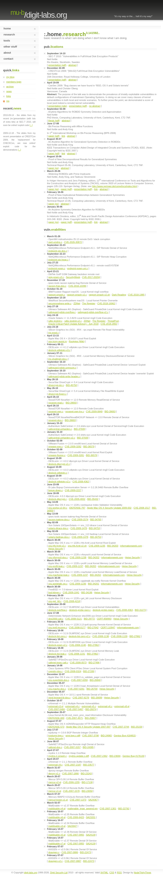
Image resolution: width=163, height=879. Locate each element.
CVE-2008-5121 (73, 618)
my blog (10, 77)
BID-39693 (71, 402)
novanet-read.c (56, 402)
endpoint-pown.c (56, 268)
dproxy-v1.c (54, 773)
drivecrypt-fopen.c (57, 394)
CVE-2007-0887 (73, 861)
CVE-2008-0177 (77, 627)
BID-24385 (88, 747)
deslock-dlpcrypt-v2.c (59, 464)
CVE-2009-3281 (75, 455)
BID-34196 (86, 592)
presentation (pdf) (57, 65)
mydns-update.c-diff (79, 756)
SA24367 (93, 800)
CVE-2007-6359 (79, 680)
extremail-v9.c (55, 764)
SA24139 (91, 835)
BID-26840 (95, 680)
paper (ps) (53, 168)
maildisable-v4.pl (56, 808)
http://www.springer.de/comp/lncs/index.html (114, 186)
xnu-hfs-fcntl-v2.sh (77, 546)
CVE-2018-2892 (109, 324)
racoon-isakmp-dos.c (59, 519)
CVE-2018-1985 (136, 294)
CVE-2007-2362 (99, 756)
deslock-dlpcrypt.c (57, 499)
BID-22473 (85, 852)
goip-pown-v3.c (56, 277)
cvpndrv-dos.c (55, 671)
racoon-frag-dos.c (57, 286)
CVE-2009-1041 (71, 592)
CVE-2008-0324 (73, 671)
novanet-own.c (55, 411)
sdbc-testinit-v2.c (73, 321)
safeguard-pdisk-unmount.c (62, 367)
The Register (88, 303)
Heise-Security (55, 548)
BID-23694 (115, 756)
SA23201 (91, 817)
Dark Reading (119, 294)
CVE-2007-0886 (69, 852)
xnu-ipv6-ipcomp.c (57, 627)
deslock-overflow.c (57, 610)
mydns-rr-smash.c (57, 756)
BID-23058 (87, 791)
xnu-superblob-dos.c (58, 680)
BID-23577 (88, 764)
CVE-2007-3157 (72, 747)
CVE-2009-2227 (73, 490)
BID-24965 (106, 735)
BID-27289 (88, 671)
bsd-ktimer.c (54, 592)
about (20, 52)
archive (10, 86)
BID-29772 (89, 618)
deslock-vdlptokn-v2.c (59, 481)
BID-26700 (92, 689)
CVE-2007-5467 (75, 709)
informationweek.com (131, 546)
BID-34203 (112, 546)
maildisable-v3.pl (56, 826)
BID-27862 (134, 636)
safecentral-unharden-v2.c (61, 437)
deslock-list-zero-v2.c (79, 636)
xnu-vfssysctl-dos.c (58, 557)
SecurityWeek (73, 277)
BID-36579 (88, 446)
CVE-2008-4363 (124, 610)
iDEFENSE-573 (56, 727)
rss (7, 101)
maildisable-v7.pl (56, 843)
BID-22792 (123, 808)
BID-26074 (90, 709)
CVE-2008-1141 (77, 654)
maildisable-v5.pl (56, 835)
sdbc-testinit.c (55, 321)
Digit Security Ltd (58, 872)
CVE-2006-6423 (75, 817)
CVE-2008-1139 (119, 636)
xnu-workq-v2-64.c (57, 508)
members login (13, 81)
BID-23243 (86, 773)
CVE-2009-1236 (78, 583)
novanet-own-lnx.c (74, 411)
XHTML (104, 872)
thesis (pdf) (54, 120)
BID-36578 (91, 455)
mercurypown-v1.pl (58, 800)
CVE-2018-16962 (106, 303)
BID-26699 (96, 697)
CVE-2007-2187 (73, 764)
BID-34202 (93, 557)
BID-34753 (94, 528)
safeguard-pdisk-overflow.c (62, 312)
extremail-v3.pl (55, 706)
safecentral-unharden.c (60, 429)
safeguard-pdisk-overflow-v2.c (93, 312)
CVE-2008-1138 (100, 636)
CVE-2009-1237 (75, 566)
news (9, 91)
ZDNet (77, 303)
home (20, 28)
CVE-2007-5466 (56, 709)
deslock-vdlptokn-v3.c (59, 350)
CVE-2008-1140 (77, 645)
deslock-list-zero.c (57, 636)
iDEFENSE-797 (77, 508)
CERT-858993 (104, 618)
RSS (119, 872)
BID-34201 (93, 583)
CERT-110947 (108, 627)
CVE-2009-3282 (73, 446)
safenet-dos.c (55, 747)
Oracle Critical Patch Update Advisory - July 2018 (73, 324)
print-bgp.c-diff (73, 735)
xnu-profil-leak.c (56, 566)
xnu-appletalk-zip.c (57, 583)
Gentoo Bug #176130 (133, 756)
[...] (31, 125)
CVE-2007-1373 (78, 800)
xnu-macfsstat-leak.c (58, 575)
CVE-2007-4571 (74, 718)
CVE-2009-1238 (78, 557)
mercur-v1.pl (54, 791)
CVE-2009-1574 (80, 519)
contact (20, 58)
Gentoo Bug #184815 (125, 735)
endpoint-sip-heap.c (58, 259)
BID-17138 (87, 782)
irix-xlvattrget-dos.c (57, 359)
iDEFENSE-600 (56, 718)
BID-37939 (79, 429)
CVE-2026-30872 (73, 242)
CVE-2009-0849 (94, 411)
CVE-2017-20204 (91, 277)
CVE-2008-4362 (81, 481)
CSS (112, 872)
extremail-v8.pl (121, 706)
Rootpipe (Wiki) (77, 341)
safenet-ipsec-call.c (58, 662)
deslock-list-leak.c (57, 654)
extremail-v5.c (89, 706)
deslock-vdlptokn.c (57, 473)
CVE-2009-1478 (78, 528)
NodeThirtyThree (142, 872)
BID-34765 (95, 519)
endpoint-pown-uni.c (77, 268)
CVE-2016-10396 (77, 286)
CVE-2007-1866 (70, 773)
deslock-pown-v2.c (57, 645)
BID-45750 (71, 385)
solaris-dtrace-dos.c (58, 528)
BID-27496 (94, 662)
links (8, 96)
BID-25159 (136, 727)
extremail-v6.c (105, 706)
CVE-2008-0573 (78, 662)
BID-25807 (90, 718)
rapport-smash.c (56, 294)
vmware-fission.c (56, 455)
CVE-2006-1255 (71, 782)
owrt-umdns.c (55, 242)
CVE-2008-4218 (72, 601)
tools (20, 40)
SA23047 (72, 826)
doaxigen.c (53, 852)
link (63, 136)
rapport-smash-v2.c (77, 294)
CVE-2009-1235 (97, 546)
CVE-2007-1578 (71, 791)
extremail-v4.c (72, 706)
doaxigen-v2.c (55, 861)
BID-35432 (92, 499)
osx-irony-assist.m (57, 341)
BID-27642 (93, 627)
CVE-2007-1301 (108, 808)
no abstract (94, 106)
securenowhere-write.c (59, 303)
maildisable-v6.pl (56, 817)
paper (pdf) (54, 136)
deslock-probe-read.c (103, 610)
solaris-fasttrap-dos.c (59, 537)
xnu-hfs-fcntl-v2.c (57, 546)
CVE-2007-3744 (121, 727)
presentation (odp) (57, 106)
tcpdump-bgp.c (56, 735)
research (20, 34)
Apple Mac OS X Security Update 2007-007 (88, 727)
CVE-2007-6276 (81, 697)
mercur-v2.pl (54, 782)
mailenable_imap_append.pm (82, 808)
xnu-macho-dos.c (57, 689)
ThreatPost (113, 321)
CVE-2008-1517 (142, 508)
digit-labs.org (46, 14)
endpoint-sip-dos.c (57, 251)
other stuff (20, 46)
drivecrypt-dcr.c (56, 385)
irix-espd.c (53, 332)
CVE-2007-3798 (90, 735)
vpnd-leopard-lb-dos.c (59, 697)
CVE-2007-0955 (75, 835)
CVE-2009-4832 (77, 499)
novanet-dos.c (55, 420)
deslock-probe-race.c (80, 610)
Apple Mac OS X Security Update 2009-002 (109, 508)
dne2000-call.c (55, 618)
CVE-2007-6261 (76, 689)
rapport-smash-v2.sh (99, 294)
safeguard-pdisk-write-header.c (64, 376)
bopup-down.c (55, 490)
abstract (72, 65)
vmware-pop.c (55, 446)
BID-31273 (140, 610)
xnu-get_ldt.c (54, 601)
